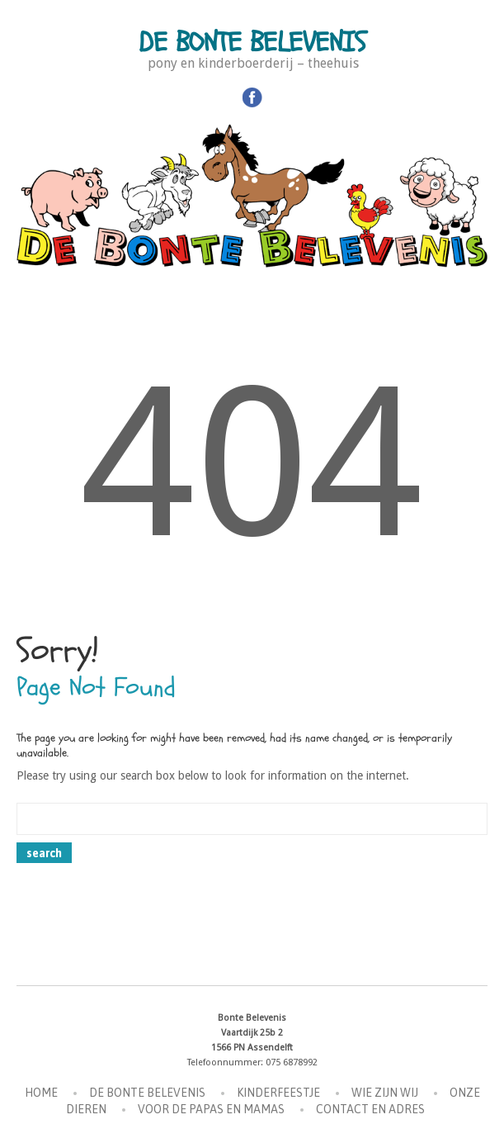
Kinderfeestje (278, 1092)
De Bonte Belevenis (252, 42)
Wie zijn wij (384, 1092)
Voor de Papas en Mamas (211, 1109)
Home (41, 1092)
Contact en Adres (370, 1109)
